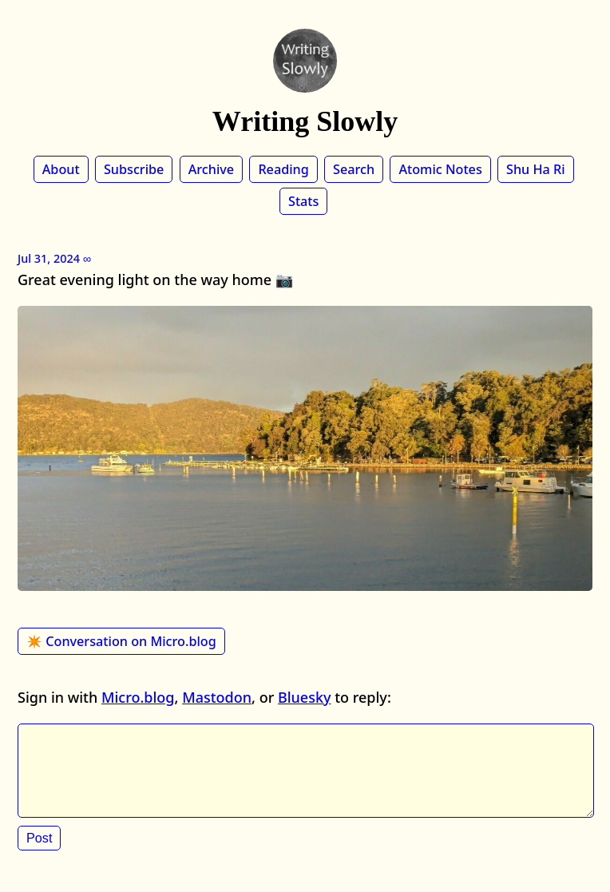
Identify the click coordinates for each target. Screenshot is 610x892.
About (61, 169)
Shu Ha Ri (535, 169)
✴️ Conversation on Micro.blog (121, 641)
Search (353, 169)
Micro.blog (138, 697)
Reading (283, 169)
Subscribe (134, 169)
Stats (303, 201)
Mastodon (217, 697)
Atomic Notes (439, 169)
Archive (211, 169)
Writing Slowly (305, 121)
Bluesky (304, 697)
